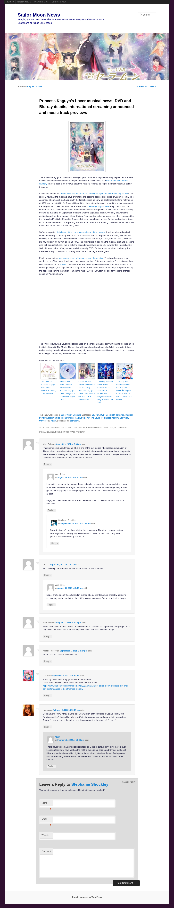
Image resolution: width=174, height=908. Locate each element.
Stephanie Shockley (89, 784)
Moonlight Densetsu (115, 415)
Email (46, 820)
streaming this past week (98, 206)
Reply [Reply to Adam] (51, 766)
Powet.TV (10, 2)
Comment (46, 851)
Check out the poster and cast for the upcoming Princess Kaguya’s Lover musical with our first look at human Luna (86, 391)
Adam (53, 421)
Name (46, 804)
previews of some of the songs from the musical (80, 258)
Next (152, 86)
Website (45, 835)
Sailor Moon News (59, 2)
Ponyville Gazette (41, 2)
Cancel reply (128, 782)
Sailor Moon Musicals (71, 415)
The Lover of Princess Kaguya (105, 418)
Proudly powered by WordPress (87, 897)
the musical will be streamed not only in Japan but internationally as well (94, 193)
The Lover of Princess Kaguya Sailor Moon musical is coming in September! (48, 388)
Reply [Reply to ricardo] (47, 695)
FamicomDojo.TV (24, 2)
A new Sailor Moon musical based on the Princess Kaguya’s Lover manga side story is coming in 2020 (67, 391)
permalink (74, 421)
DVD (102, 415)
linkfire (63, 264)
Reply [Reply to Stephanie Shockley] (54, 543)
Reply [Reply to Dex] (47, 575)
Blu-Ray (95, 415)
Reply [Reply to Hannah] (47, 726)
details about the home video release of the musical (81, 232)
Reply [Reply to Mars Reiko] (47, 464)
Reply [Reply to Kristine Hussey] (47, 661)
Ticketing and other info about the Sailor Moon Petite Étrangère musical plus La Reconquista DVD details (124, 391)
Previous (142, 86)
